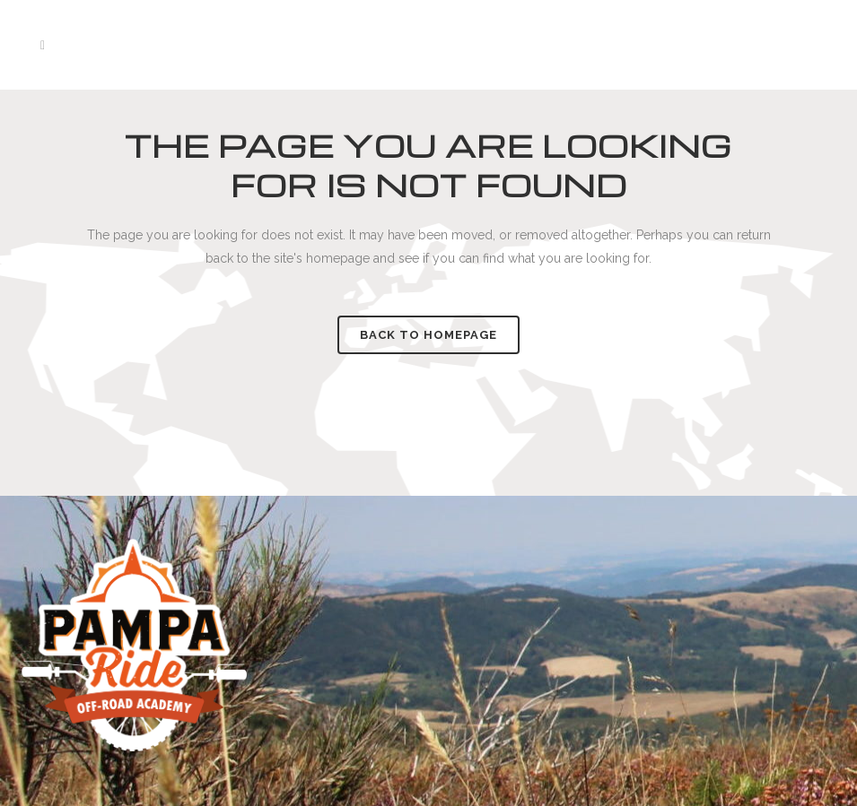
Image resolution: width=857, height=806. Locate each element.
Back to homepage (428, 335)
